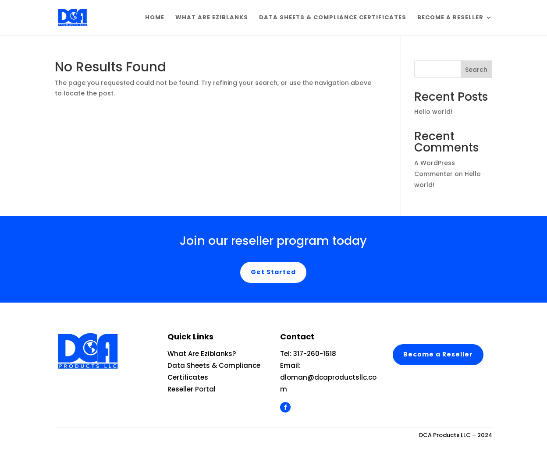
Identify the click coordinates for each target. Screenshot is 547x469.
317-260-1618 (314, 353)
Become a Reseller (450, 17)
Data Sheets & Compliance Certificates (332, 17)
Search (476, 69)
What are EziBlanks (211, 17)
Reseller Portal (191, 389)
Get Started (273, 272)
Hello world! (433, 111)
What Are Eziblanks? (201, 353)
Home (154, 17)
